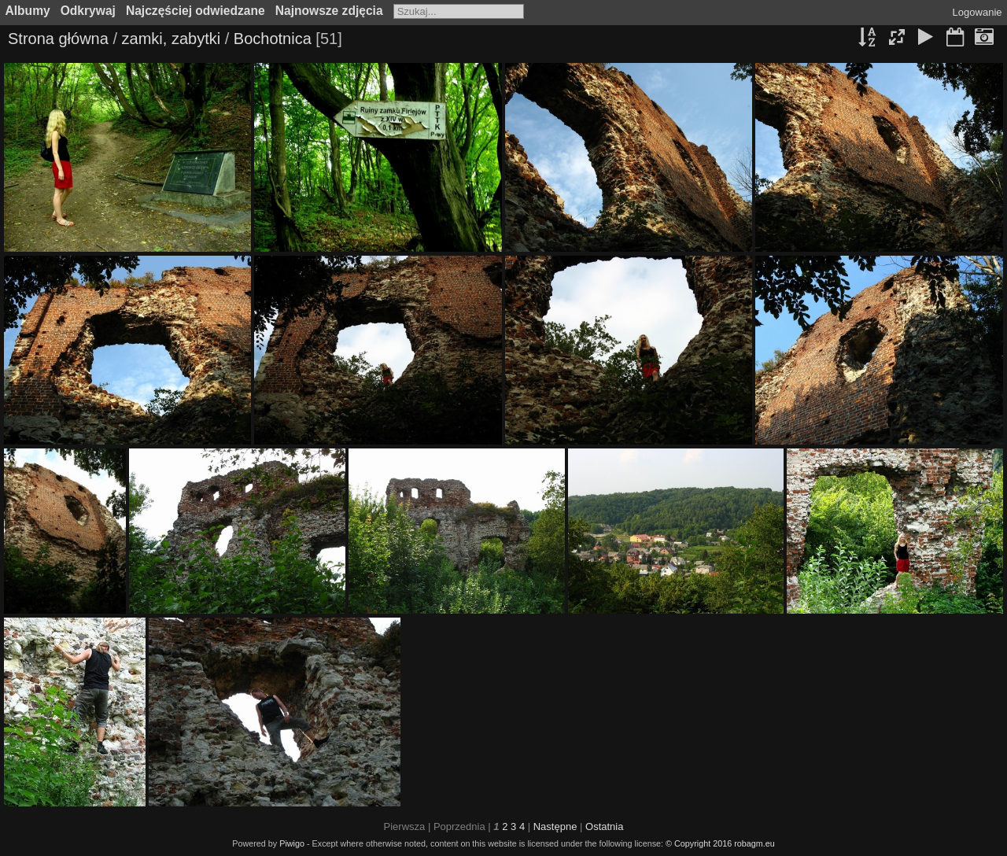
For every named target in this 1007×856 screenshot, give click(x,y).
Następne (555, 826)
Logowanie (977, 12)
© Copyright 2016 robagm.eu (720, 843)
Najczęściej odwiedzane (195, 10)
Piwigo (291, 843)
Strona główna (58, 38)
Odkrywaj (88, 10)
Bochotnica (273, 38)
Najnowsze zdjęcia (329, 10)
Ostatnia (604, 826)
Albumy (28, 10)
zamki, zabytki (171, 38)
